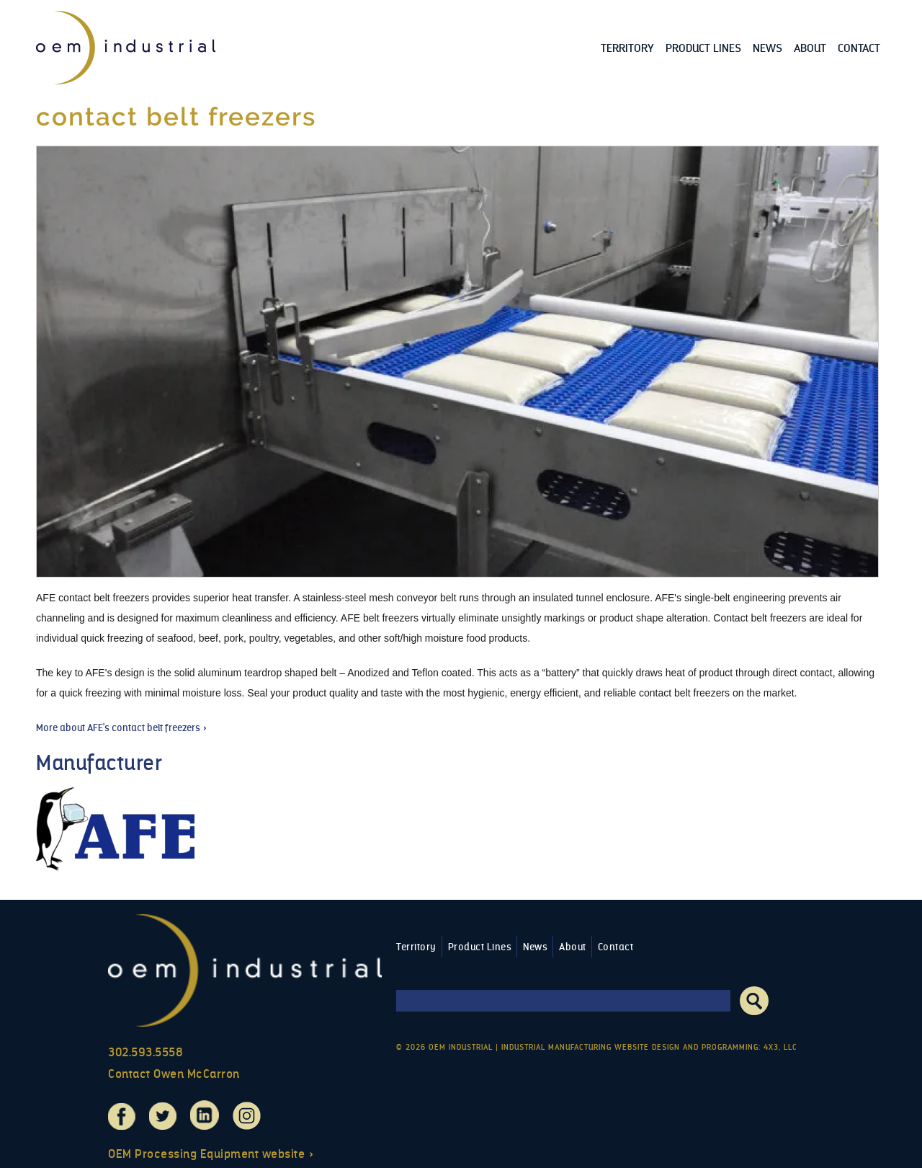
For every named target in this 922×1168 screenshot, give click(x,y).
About (810, 48)
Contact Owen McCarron (174, 1073)
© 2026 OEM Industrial (444, 1047)
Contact (859, 48)
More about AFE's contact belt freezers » (121, 728)
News (767, 48)
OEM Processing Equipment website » (211, 1154)
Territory (627, 48)
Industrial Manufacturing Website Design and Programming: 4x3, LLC (649, 1047)
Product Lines (703, 48)
